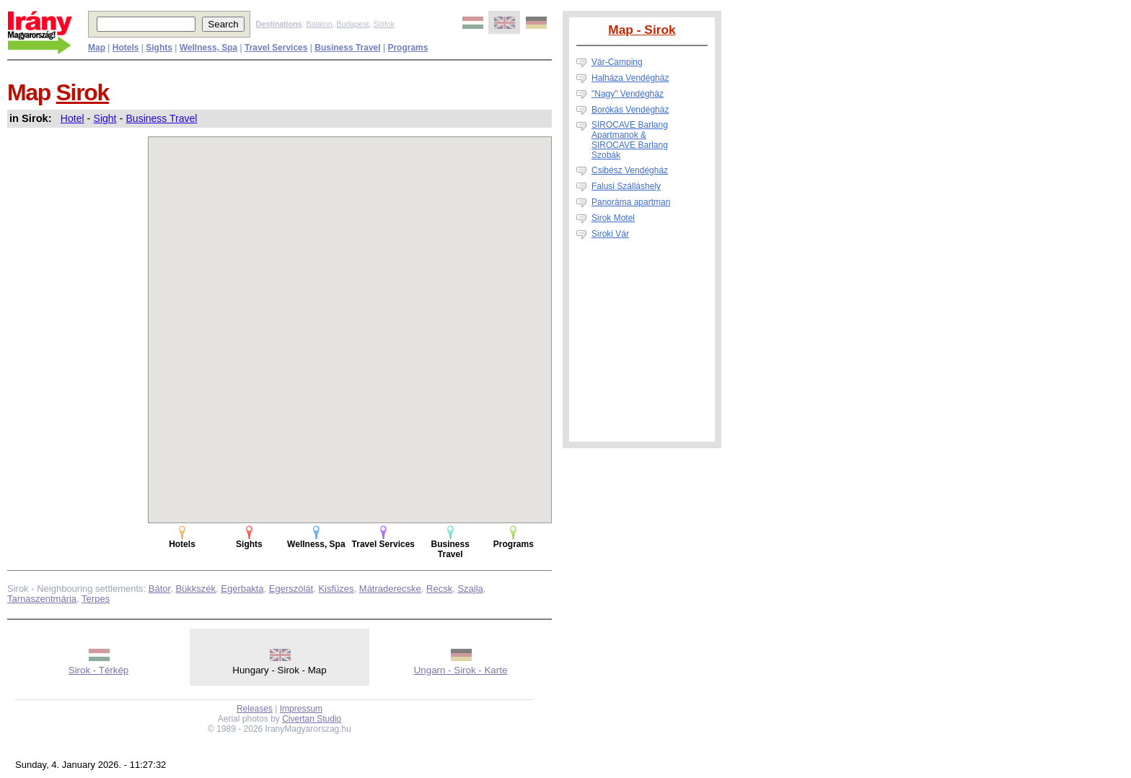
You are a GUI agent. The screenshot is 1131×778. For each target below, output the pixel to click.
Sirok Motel (613, 218)
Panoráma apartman (630, 202)
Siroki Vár (610, 234)
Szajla (470, 588)
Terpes (96, 598)
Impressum (301, 709)
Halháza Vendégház (630, 78)
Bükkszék (195, 588)
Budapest (353, 23)
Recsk (439, 588)
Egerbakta (242, 588)
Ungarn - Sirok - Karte (461, 670)
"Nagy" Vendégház (627, 94)
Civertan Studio (311, 719)
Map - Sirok (641, 29)
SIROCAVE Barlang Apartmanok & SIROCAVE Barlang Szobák (629, 140)
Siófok (384, 23)
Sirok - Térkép (98, 670)
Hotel (72, 118)
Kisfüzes (335, 588)
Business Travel (162, 118)
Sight (105, 118)
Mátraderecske (390, 588)
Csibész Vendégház (629, 170)
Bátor (159, 588)
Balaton (319, 23)
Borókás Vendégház (630, 110)
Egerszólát (291, 588)
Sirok (82, 92)
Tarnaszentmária (41, 598)
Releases (255, 709)
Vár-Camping (617, 62)
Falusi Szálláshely (626, 186)
